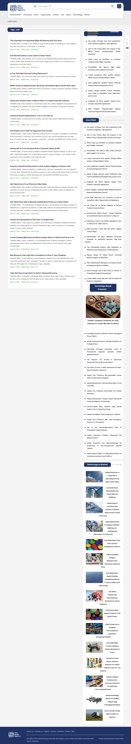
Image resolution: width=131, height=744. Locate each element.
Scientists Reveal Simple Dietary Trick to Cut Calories (31, 116)
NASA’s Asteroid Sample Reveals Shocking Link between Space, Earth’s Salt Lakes (42, 86)
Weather (61, 731)
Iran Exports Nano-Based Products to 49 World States (112, 613)
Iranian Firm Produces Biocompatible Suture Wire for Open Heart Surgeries (104, 376)
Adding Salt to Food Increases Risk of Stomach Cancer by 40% (35, 148)
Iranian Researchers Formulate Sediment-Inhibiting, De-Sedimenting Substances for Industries (107, 528)
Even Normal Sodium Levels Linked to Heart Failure (30, 56)
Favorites (114, 31)
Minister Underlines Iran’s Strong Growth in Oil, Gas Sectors (38, 21)
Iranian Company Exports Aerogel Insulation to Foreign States (104, 342)
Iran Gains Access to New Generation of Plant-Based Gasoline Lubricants (104, 368)
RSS (73, 731)
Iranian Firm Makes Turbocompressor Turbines (103, 414)
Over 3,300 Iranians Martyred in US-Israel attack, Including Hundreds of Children (104, 264)
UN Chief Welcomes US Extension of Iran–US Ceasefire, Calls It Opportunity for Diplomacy (104, 199)
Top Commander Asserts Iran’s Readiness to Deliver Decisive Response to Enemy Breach (104, 248)
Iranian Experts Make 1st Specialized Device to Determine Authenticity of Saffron (104, 455)
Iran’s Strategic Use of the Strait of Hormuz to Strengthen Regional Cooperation (104, 272)
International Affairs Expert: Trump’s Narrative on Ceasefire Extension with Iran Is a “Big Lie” (104, 214)
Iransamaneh (118, 738)
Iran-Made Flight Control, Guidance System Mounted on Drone (112, 648)
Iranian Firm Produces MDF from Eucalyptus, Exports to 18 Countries (104, 421)
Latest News (93, 31)
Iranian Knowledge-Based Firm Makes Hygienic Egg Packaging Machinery (112, 700)
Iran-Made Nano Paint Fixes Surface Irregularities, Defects (112, 543)
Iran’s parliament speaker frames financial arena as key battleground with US (104, 84)
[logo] (20, 8)
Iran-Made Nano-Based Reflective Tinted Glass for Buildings (112, 493)
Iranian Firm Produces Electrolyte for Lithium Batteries (104, 392)
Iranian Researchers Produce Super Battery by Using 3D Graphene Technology (104, 400)
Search (46, 731)
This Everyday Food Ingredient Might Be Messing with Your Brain (36, 40)
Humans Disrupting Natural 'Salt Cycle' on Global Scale (32, 220)
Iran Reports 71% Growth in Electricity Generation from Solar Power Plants (104, 361)
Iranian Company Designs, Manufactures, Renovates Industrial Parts (110, 561)
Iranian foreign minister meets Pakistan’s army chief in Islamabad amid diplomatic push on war (104, 93)
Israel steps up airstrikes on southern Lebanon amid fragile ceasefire (104, 60)
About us (30, 731)
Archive (53, 731)
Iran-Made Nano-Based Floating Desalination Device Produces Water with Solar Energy (109, 579)
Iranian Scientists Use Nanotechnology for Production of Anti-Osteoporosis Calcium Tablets (104, 446)
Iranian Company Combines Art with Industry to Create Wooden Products (103, 322)
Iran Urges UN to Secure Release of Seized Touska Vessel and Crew (104, 206)
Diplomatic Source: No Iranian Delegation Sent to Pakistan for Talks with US (104, 222)
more (117, 464)
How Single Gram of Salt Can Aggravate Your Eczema (31, 131)
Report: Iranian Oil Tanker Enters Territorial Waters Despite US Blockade (104, 256)
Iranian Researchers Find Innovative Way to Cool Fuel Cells (104, 384)
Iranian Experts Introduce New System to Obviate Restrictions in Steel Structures (109, 509)
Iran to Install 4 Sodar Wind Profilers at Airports (112, 714)
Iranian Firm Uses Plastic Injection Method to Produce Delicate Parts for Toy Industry (110, 664)
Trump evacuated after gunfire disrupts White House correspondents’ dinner (104, 76)
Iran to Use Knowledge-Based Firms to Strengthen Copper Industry (104, 428)
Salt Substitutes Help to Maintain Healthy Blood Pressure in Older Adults (39, 202)
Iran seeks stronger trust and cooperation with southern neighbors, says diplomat (104, 42)
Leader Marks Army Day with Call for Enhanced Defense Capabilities (104, 279)
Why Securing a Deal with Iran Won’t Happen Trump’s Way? (104, 230)
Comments (92, 35)
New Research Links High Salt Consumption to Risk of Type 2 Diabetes (38, 255)
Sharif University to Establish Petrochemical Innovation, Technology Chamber (107, 630)
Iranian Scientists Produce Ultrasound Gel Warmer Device (104, 436)
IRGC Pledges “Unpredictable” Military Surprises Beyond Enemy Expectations (104, 110)
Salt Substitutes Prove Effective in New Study (28, 184)
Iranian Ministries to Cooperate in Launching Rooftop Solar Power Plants (112, 477)
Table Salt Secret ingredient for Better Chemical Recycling (33, 273)
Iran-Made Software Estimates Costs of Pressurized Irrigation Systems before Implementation (104, 352)
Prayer (67, 731)
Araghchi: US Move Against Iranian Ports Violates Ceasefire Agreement (104, 102)
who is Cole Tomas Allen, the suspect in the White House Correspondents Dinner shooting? (104, 52)
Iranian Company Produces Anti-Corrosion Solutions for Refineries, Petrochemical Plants (107, 683)
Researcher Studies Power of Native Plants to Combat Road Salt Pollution (39, 101)
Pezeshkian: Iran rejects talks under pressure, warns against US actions (104, 68)
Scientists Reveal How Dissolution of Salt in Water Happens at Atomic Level (40, 166)
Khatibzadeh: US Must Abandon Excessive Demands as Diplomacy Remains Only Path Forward (103, 239)
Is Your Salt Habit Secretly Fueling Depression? (29, 73)
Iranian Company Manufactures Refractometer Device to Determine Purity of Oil (42, 237)
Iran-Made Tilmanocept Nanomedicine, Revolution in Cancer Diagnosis (110, 598)
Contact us (39, 731)
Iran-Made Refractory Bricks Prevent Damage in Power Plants (104, 335)
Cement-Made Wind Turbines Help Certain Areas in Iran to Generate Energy (104, 408)
